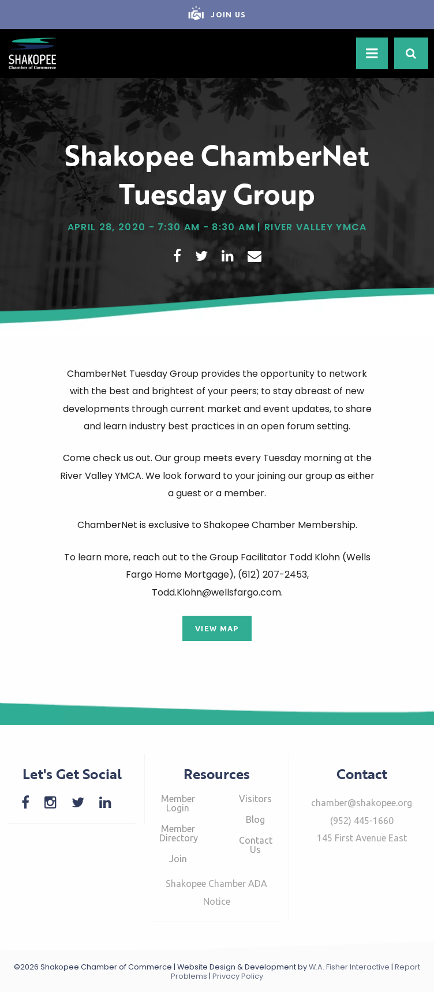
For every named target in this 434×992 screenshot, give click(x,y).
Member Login (178, 803)
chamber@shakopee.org (361, 803)
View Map (217, 628)
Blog (255, 819)
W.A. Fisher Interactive (349, 967)
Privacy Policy (237, 976)
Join (178, 859)
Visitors (255, 798)
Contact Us (255, 845)
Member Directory (178, 833)
